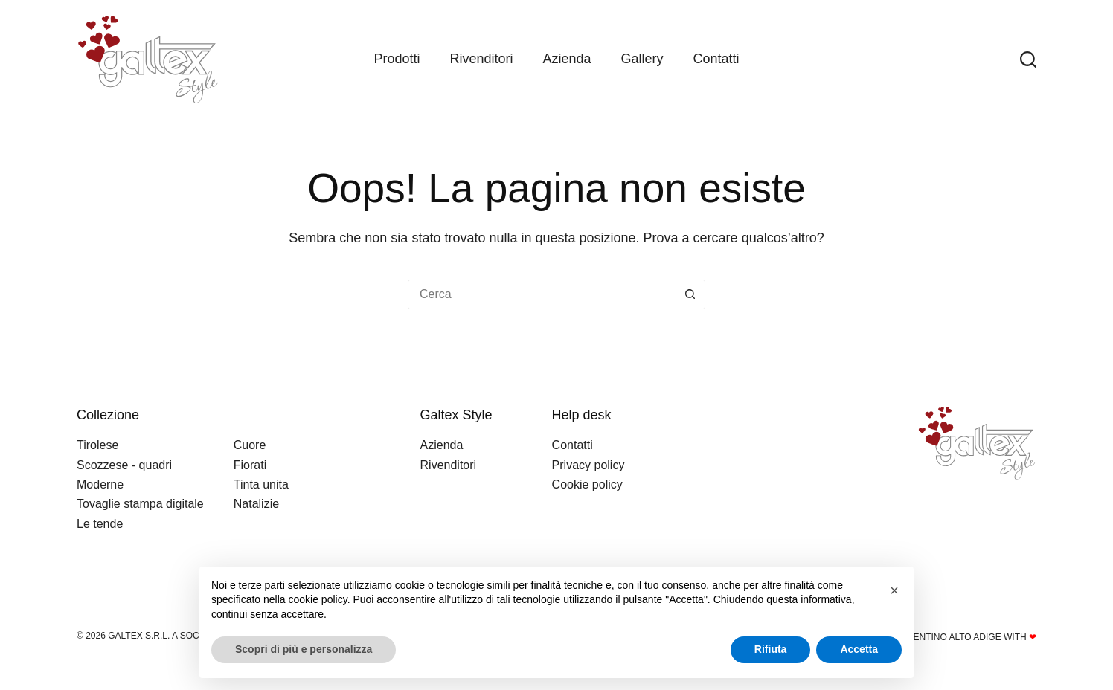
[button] (894, 590)
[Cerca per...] (542, 294)
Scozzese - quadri (124, 465)
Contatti (716, 58)
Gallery (642, 58)
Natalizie (256, 503)
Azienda (566, 58)
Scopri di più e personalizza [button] (303, 649)
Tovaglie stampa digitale (140, 503)
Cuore (250, 445)
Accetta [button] (859, 649)
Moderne (100, 484)
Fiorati (250, 465)
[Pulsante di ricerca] (690, 294)
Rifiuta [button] (770, 649)
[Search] (1028, 59)
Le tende (100, 524)
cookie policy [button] (318, 599)
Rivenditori (481, 58)
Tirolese (97, 445)
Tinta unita (261, 484)
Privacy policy (588, 465)
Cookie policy (587, 484)
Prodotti (396, 58)
